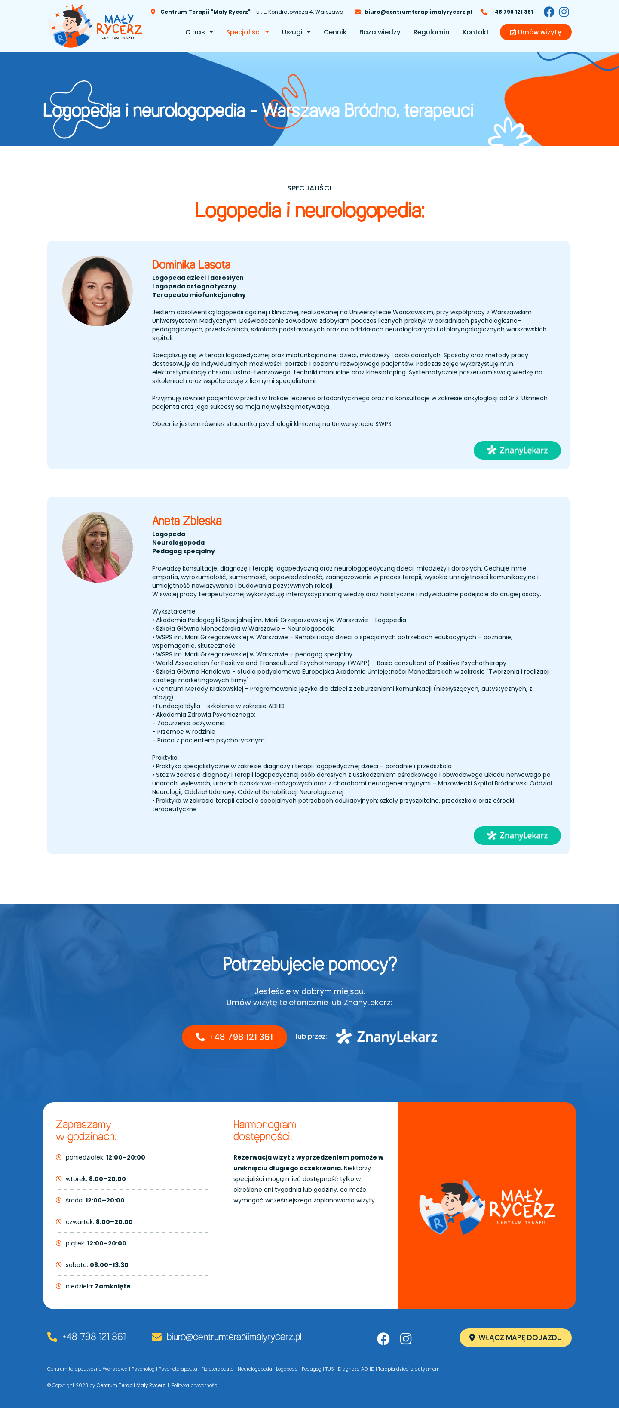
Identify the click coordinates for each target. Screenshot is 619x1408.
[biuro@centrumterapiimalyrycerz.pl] (157, 1337)
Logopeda (287, 1368)
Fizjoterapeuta (217, 1368)
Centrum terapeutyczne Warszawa (87, 1368)
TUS (329, 1368)
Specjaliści (247, 32)
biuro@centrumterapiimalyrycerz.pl (234, 1337)
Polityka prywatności (195, 1385)
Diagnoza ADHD (356, 1368)
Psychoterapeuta (178, 1368)
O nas (199, 32)
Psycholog (143, 1368)
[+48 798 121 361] (52, 1337)
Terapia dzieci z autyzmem (409, 1368)
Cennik (335, 32)
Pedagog (312, 1368)
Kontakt (476, 32)
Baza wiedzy (380, 32)
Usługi (296, 32)
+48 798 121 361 (94, 1337)
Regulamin (432, 32)
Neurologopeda (255, 1368)
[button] (199, 32)
